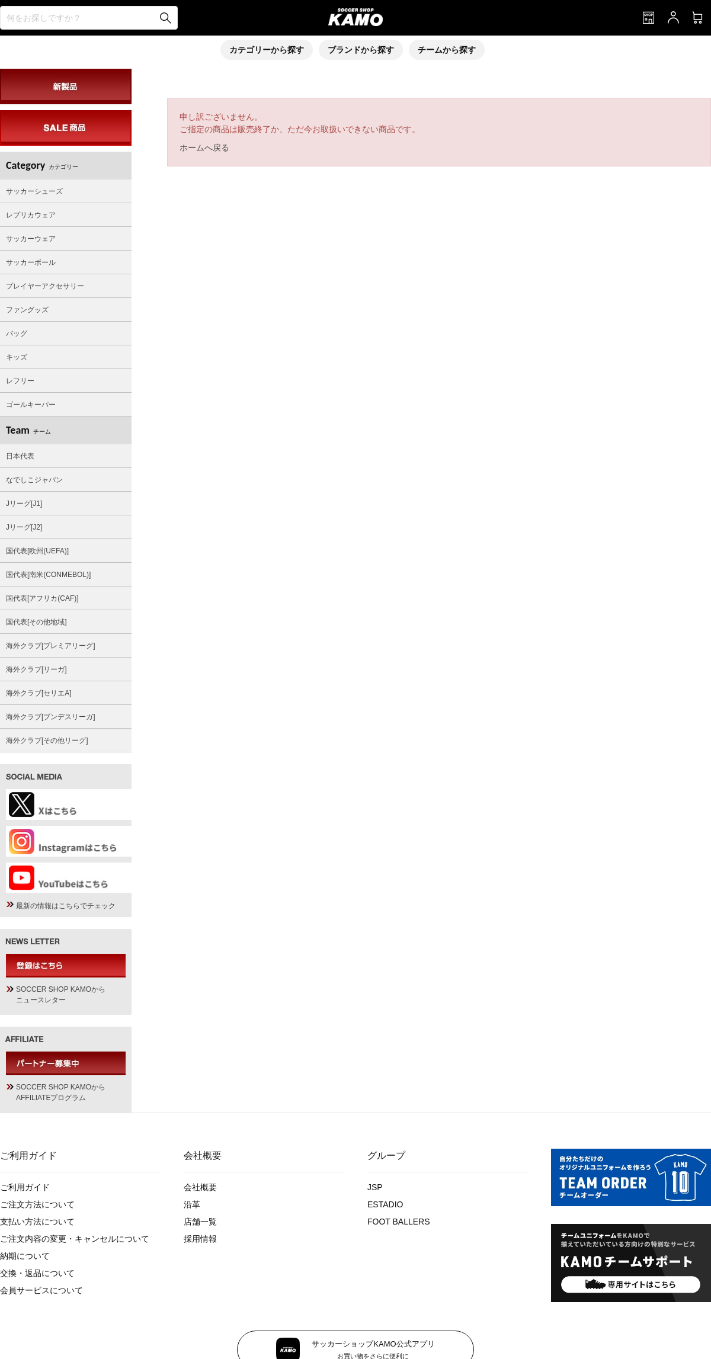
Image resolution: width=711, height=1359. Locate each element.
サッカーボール (31, 262)
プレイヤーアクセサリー (45, 286)
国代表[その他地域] (36, 622)
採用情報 (200, 1238)
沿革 (192, 1204)
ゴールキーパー (31, 404)
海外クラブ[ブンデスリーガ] (50, 717)
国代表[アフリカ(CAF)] (42, 598)
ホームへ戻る (204, 147)
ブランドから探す (361, 50)
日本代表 (20, 456)
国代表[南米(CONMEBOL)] (48, 574)
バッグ (16, 333)
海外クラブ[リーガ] (36, 669)
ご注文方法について (37, 1204)
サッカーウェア (31, 239)
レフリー (20, 381)
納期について (25, 1256)
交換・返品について (37, 1273)
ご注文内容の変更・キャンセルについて (74, 1238)
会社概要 (200, 1187)
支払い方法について (37, 1221)
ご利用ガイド (25, 1187)
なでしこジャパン (34, 480)
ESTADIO (385, 1204)
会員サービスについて (41, 1290)
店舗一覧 (200, 1221)
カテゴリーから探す (266, 50)
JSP (375, 1187)
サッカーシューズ (34, 191)
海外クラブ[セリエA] (39, 693)
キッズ (16, 357)
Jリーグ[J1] (24, 503)
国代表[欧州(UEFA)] (37, 551)
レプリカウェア (31, 215)
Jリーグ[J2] (24, 527)
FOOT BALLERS (398, 1221)
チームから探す (447, 50)
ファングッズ (27, 310)
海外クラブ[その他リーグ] (47, 740)
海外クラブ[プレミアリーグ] (50, 646)
